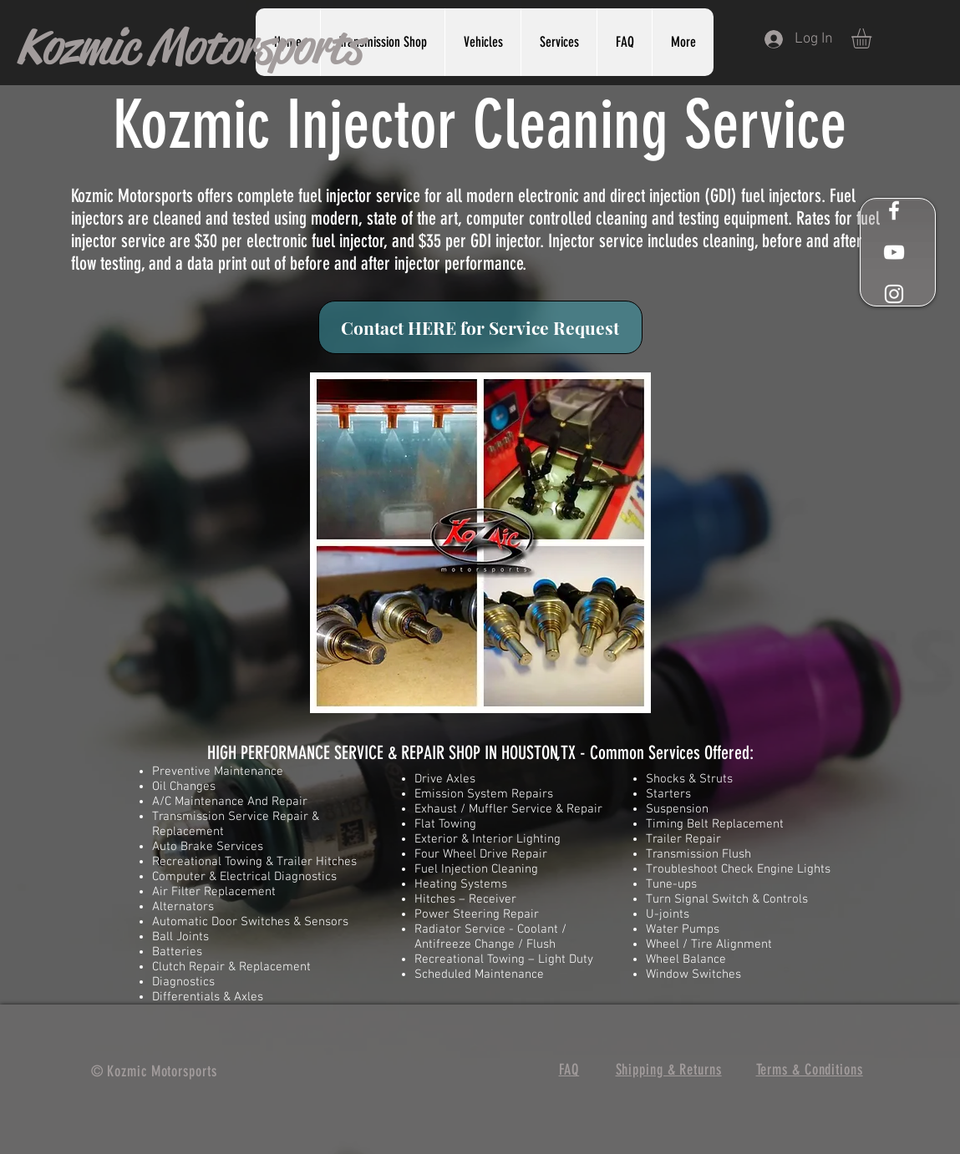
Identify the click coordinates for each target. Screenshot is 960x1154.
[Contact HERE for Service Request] (480, 327)
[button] (559, 42)
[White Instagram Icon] (894, 293)
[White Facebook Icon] (894, 210)
